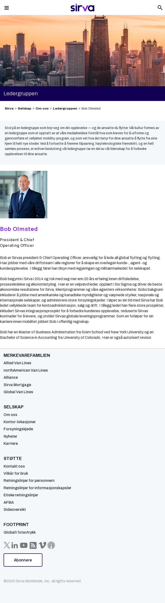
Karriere (11, 443)
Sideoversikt (15, 509)
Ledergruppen (65, 108)
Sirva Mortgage (17, 385)
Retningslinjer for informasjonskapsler (37, 488)
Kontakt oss (14, 466)
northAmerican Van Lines (26, 370)
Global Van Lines (18, 392)
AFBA (9, 502)
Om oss (42, 108)
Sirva (9, 108)
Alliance (11, 377)
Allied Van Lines (17, 363)
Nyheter (10, 436)
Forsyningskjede (18, 429)
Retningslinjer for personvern (29, 481)
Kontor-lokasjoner (20, 422)
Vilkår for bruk (16, 473)
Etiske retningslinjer (21, 495)
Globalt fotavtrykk (20, 532)
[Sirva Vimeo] (42, 545)
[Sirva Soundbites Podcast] (51, 545)
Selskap (24, 108)
